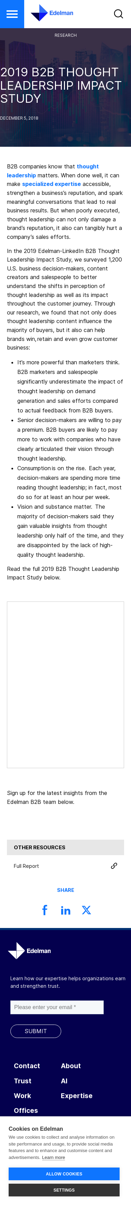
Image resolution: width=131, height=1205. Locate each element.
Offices (26, 1111)
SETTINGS (64, 1190)
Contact (27, 1066)
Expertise (77, 1096)
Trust (22, 1081)
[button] (12, 14)
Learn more (53, 1157)
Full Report (65, 866)
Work (22, 1096)
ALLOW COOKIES (64, 1174)
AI (64, 1081)
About (71, 1066)
